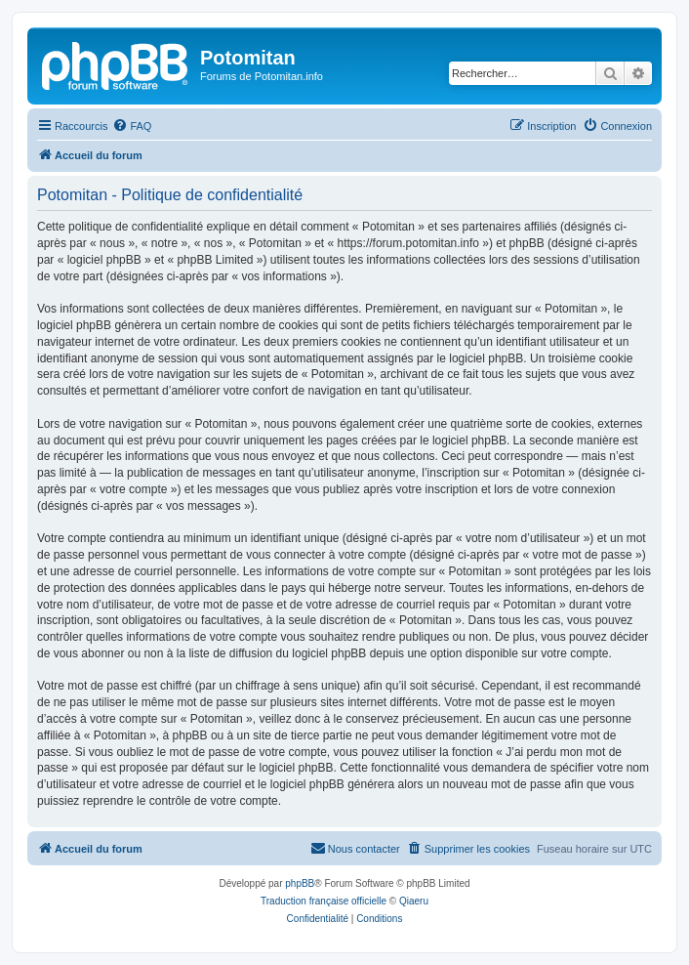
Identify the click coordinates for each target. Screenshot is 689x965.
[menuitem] (131, 126)
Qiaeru (413, 901)
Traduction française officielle (323, 901)
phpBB (299, 883)
